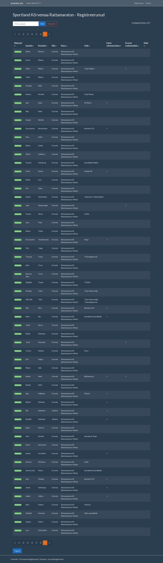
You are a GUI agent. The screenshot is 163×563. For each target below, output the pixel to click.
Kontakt (14, 559)
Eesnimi (29, 45)
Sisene (148, 3)
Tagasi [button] (17, 551)
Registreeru (139, 3)
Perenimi (42, 45)
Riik (54, 45)
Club (87, 45)
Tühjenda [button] (51, 23)
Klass (64, 45)
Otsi (42, 23)
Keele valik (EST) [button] (32, 3)
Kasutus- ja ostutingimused (51, 559)
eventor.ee (17, 3)
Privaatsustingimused (28, 559)
